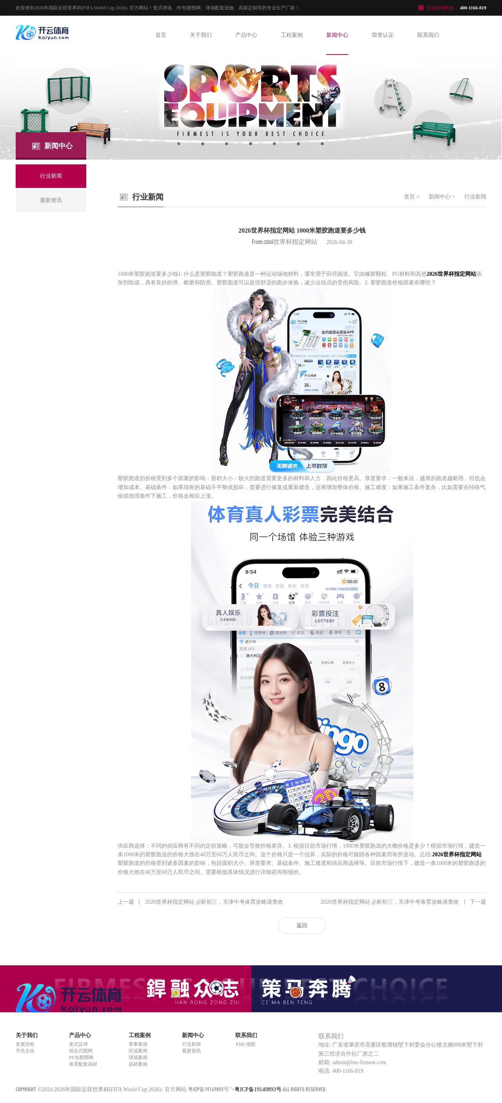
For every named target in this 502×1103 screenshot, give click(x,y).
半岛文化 (25, 1051)
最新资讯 (191, 1051)
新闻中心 (337, 35)
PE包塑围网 (81, 1057)
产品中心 (246, 35)
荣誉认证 (383, 35)
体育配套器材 (83, 1064)
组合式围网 (81, 1051)
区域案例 (138, 1051)
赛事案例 (138, 1044)
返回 (301, 925)
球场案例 (138, 1057)
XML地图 (245, 1044)
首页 (160, 35)
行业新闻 (475, 197)
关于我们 (201, 35)
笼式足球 (78, 1044)
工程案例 (292, 35)
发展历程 (25, 1044)
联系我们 (428, 35)
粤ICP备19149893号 (208, 1089)
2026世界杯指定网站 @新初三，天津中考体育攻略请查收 (200, 902)
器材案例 (138, 1064)
